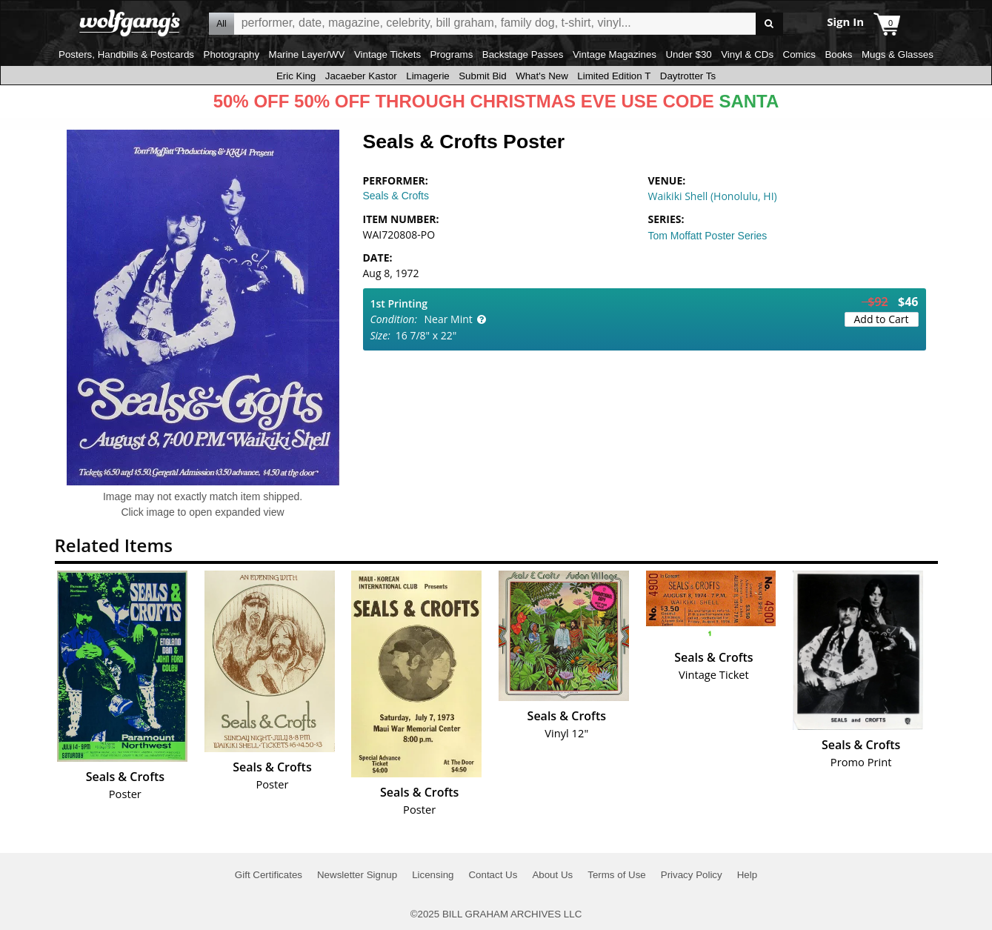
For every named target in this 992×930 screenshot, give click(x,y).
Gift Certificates (268, 874)
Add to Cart (881, 319)
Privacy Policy (691, 874)
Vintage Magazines (614, 54)
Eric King (296, 76)
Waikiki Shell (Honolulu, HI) (712, 196)
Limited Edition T (613, 76)
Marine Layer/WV (307, 54)
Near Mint (449, 319)
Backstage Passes (523, 54)
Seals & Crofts (396, 196)
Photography (232, 54)
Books (838, 54)
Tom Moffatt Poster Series (708, 236)
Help (747, 874)
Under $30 (688, 54)
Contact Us (492, 874)
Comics (799, 54)
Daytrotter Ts (688, 76)
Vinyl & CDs (747, 54)
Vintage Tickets (387, 54)
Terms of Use (616, 874)
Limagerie (428, 76)
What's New (542, 76)
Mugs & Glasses (897, 54)
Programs (451, 54)
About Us (552, 874)
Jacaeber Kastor (361, 76)
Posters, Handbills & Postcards (126, 54)
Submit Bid (482, 76)
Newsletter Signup (357, 874)
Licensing (432, 874)
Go (769, 24)
